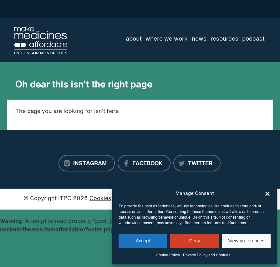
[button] (267, 193)
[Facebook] (144, 163)
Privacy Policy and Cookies (206, 255)
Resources (224, 39)
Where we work (166, 39)
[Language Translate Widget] (243, 8)
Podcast (253, 39)
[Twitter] (197, 163)
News (199, 39)
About (134, 39)
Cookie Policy (168, 255)
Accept (143, 240)
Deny (194, 240)
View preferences (246, 240)
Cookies (100, 198)
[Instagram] (87, 163)
